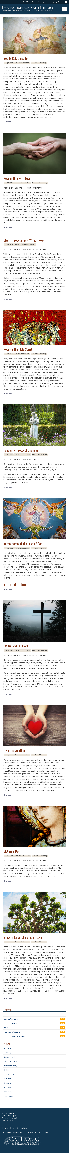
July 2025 (8, 1079)
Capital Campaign (11, 1019)
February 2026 (10, 1053)
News (6, 1028)
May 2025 (8, 1087)
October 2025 (9, 1070)
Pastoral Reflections (12, 1032)
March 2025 (8, 1096)
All (5, 1015)
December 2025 (10, 1061)
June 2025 (8, 1083)
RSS (62, 1019)
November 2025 (10, 1066)
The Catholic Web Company (38, 1132)
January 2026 (9, 1057)
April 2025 (8, 1092)
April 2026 (8, 1048)
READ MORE (8, 122)
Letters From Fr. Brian (12, 1023)
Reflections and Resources (14, 1036)
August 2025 (9, 1074)
